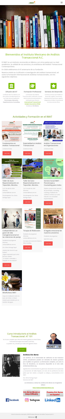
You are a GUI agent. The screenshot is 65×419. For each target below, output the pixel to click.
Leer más (6, 153)
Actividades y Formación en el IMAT (32, 116)
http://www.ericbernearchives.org (43, 388)
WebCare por (32, 417)
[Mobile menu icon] (61, 2)
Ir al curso (22, 350)
